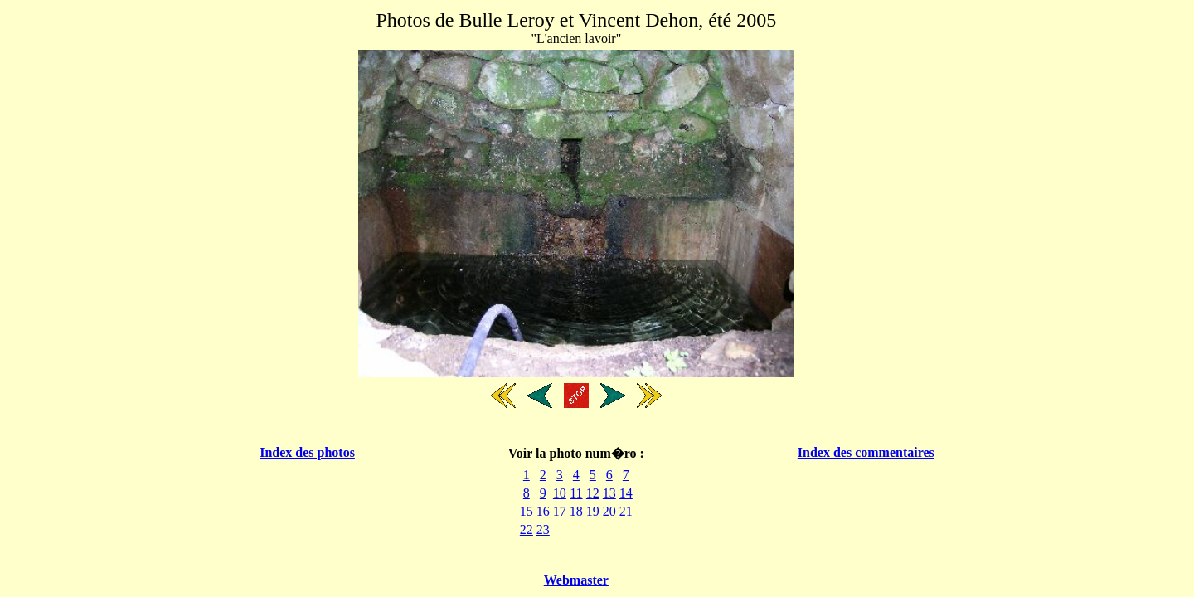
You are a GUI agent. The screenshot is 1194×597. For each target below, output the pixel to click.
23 (543, 529)
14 (626, 493)
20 (609, 511)
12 (592, 493)
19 (592, 511)
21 (626, 511)
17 (559, 511)
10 (559, 493)
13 (609, 493)
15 (526, 511)
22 (526, 529)
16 (543, 511)
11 (576, 493)
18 (576, 511)
